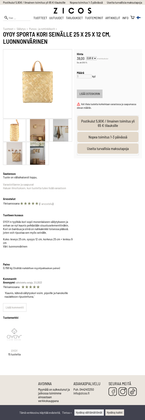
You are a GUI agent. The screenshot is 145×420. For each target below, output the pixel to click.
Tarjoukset (74, 18)
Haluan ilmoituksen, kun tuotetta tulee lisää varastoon (34, 188)
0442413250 (86, 389)
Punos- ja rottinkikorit (43, 28)
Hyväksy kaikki (115, 412)
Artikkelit (112, 18)
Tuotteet (40, 18)
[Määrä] (84, 76)
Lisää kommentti (15, 307)
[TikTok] (132, 391)
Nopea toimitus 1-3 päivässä (86, 2)
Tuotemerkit (94, 18)
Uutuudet (56, 18)
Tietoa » (67, 412)
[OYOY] (14, 342)
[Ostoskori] (132, 18)
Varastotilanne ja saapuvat (18, 184)
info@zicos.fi (81, 393)
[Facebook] (113, 391)
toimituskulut (103, 58)
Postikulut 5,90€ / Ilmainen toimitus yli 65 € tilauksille (34, 2)
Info (125, 18)
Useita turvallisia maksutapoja (124, 2)
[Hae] (16, 18)
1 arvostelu (46, 203)
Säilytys (22, 28)
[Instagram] (123, 391)
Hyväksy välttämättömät (89, 412)
